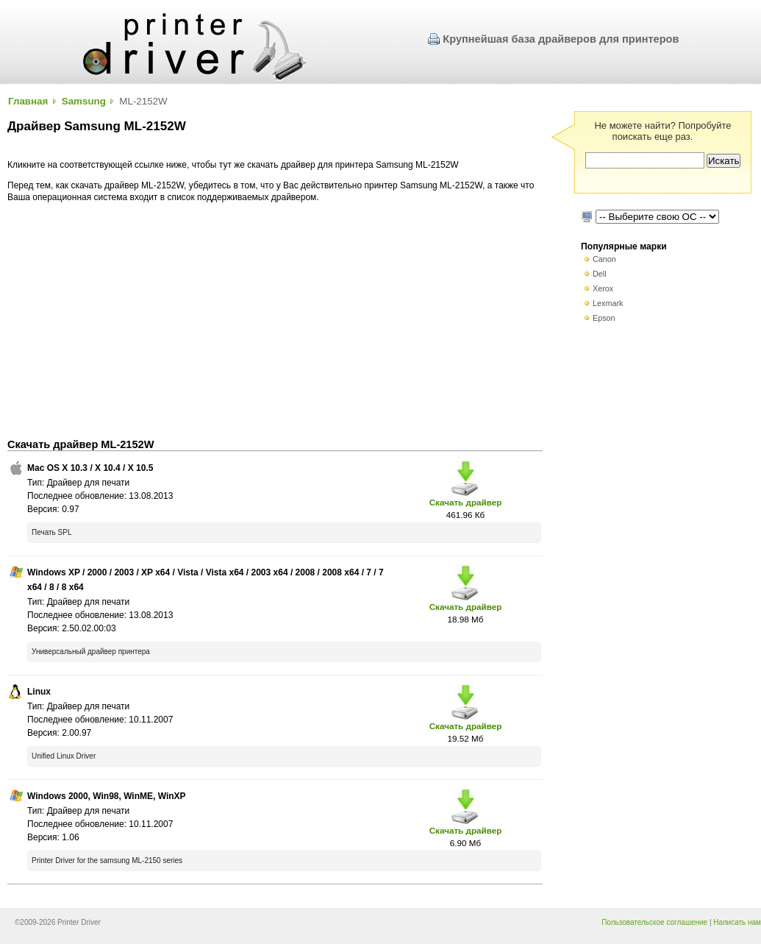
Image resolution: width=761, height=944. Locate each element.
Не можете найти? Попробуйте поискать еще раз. (662, 131)
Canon (604, 259)
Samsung (84, 101)
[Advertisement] (275, 321)
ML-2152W (143, 101)
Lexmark (608, 303)
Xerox (603, 288)
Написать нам (737, 922)
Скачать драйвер (465, 502)
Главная (28, 101)
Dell (600, 273)
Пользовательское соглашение (654, 922)
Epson (604, 317)
